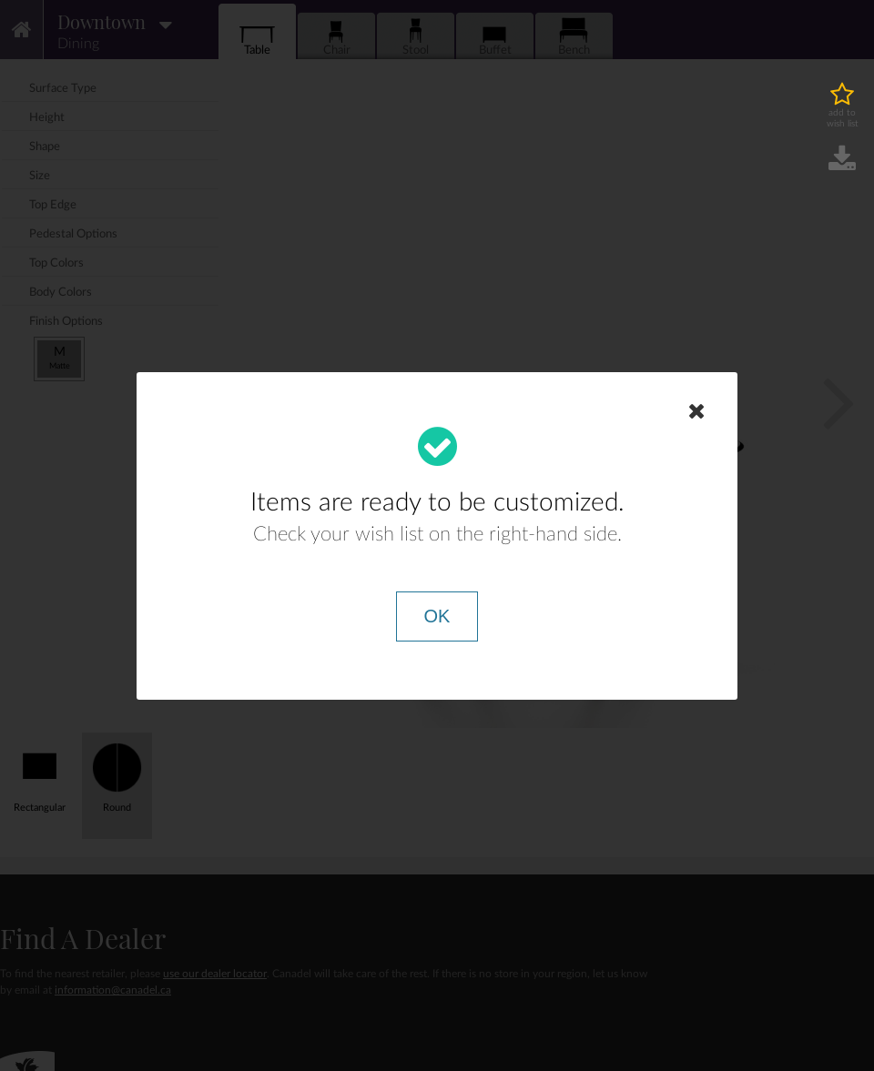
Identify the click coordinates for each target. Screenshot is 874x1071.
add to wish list (843, 118)
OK (437, 616)
